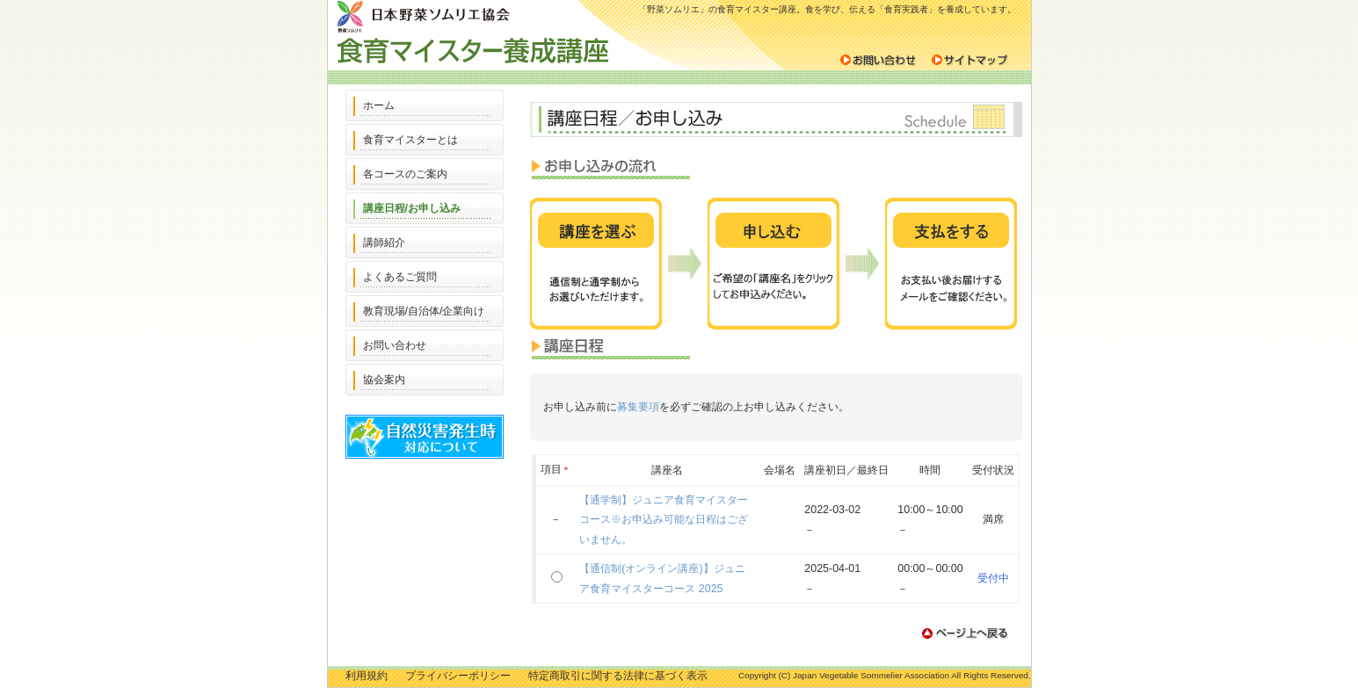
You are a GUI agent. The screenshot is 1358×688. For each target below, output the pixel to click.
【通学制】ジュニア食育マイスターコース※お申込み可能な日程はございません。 (663, 520)
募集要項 (638, 407)
